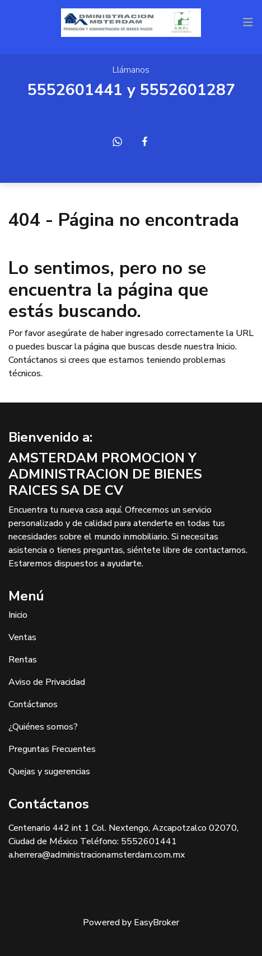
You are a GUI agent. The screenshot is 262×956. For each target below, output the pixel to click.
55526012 (178, 90)
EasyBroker (156, 922)
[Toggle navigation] (248, 22)
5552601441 (75, 90)
